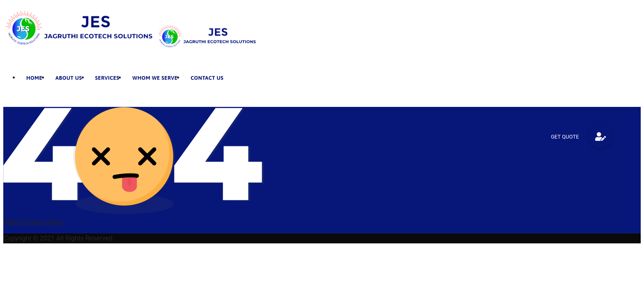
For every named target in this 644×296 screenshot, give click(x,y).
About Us (68, 78)
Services (107, 78)
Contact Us (207, 78)
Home (34, 78)
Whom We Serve (154, 78)
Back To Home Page (32, 222)
